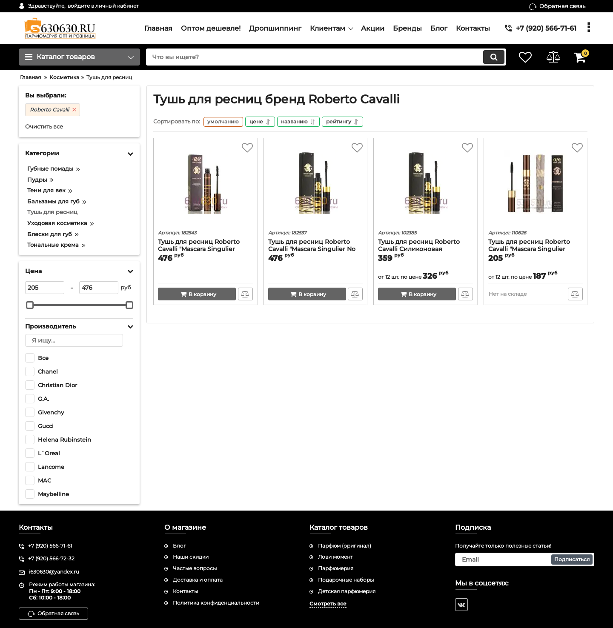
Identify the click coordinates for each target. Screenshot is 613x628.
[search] (322, 57)
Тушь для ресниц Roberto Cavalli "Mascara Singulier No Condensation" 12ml (311, 250)
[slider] (30, 305)
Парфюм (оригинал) (344, 545)
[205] (44, 287)
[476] (98, 287)
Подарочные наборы (346, 580)
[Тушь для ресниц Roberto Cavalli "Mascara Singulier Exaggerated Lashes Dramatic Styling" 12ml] (205, 185)
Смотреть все (328, 603)
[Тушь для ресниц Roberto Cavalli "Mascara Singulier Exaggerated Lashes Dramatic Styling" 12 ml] (535, 185)
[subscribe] (525, 559)
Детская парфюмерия (346, 591)
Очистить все (44, 126)
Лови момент (335, 557)
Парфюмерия (335, 568)
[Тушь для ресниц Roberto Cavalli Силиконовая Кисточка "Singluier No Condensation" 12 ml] (425, 185)
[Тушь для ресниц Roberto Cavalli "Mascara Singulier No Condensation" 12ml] (315, 185)
